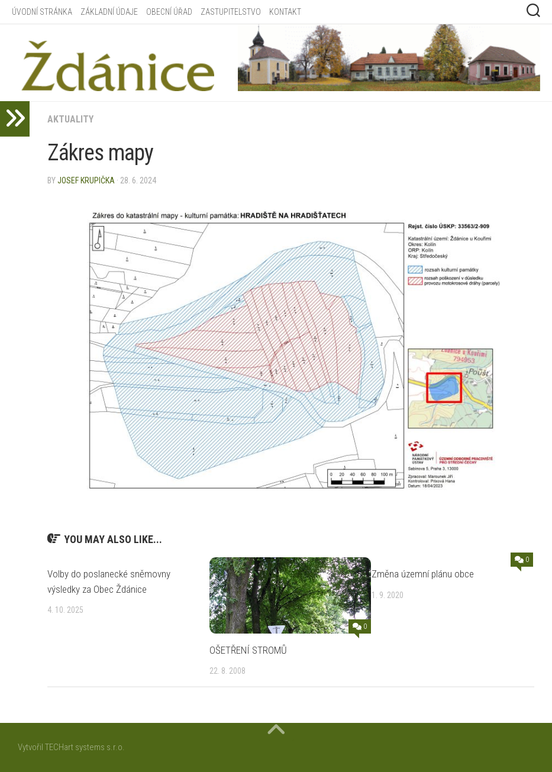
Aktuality (70, 119)
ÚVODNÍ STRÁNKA (42, 12)
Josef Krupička (86, 180)
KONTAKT (285, 12)
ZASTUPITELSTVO (231, 12)
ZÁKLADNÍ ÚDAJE (109, 12)
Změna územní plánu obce (423, 574)
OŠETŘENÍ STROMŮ (248, 650)
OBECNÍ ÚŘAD (169, 12)
